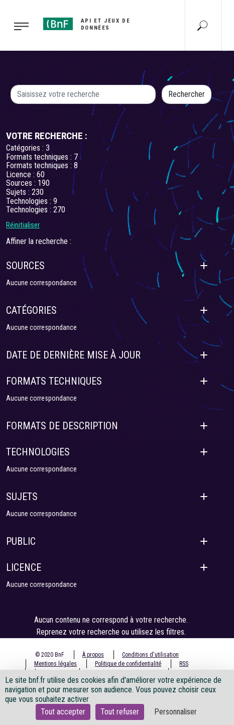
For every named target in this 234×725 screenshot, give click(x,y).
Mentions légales (55, 663)
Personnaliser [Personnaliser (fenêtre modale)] (175, 711)
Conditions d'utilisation (150, 654)
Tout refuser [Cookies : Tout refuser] (119, 711)
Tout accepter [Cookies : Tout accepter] (63, 711)
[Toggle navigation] (18, 25)
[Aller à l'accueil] (102, 24)
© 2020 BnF (49, 654)
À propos (93, 654)
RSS (183, 663)
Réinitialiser (23, 224)
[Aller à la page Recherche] (202, 25)
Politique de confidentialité (128, 663)
